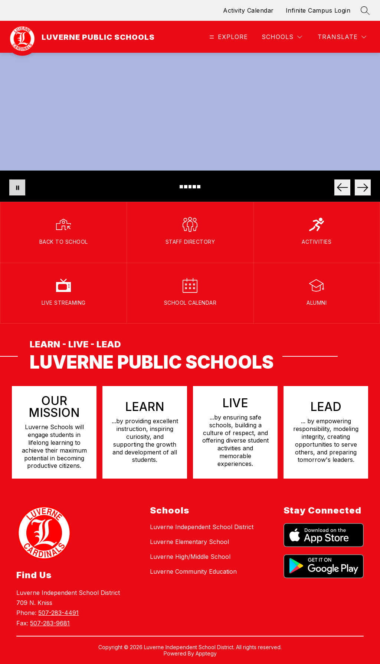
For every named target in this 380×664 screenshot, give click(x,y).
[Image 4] (194, 186)
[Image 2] (185, 186)
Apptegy (206, 653)
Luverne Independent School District (201, 527)
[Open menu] (227, 37)
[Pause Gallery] (17, 187)
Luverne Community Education (193, 571)
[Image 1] (181, 186)
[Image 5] (198, 186)
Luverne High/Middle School (190, 556)
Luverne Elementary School (189, 541)
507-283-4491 (58, 612)
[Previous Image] (342, 187)
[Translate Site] (342, 37)
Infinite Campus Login (318, 10)
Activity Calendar (248, 10)
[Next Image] (362, 187)
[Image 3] (190, 186)
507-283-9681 (50, 623)
